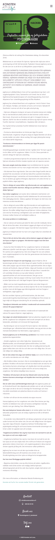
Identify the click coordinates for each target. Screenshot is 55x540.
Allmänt (35, 43)
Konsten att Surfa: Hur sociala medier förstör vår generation (23, 482)
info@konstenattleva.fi (28, 500)
